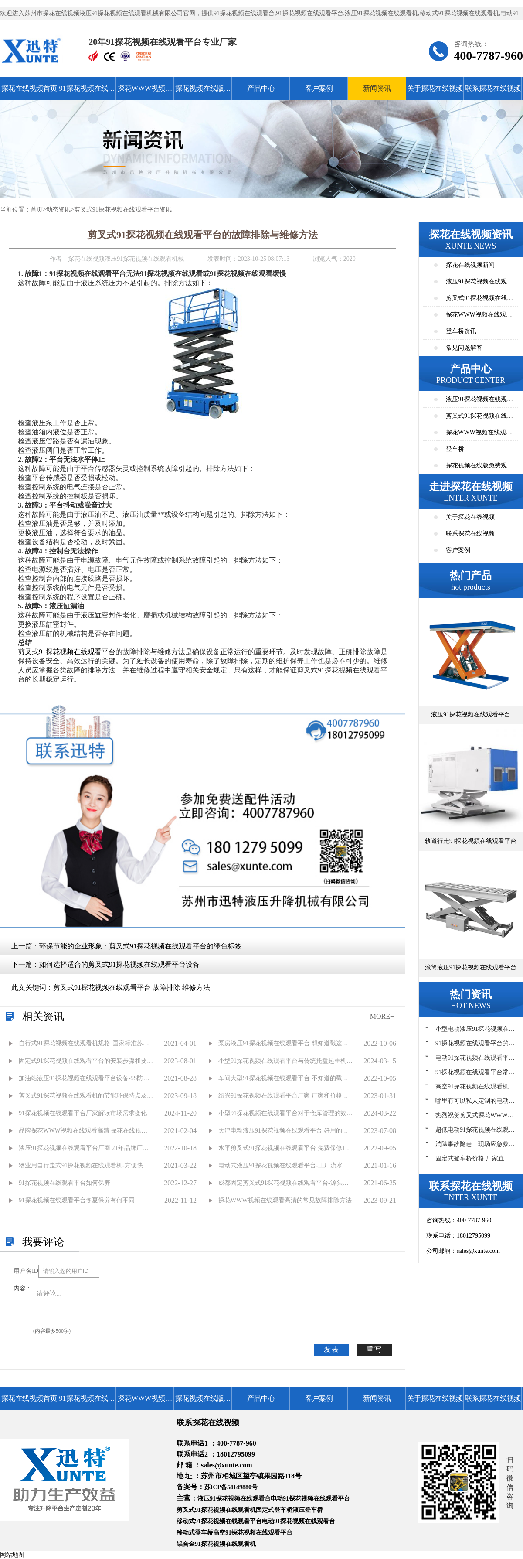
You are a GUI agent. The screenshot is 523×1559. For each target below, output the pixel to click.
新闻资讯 (377, 88)
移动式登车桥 (195, 1532)
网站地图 (12, 1555)
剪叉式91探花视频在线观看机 (216, 1510)
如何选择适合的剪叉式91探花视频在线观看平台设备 (119, 964)
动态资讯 (58, 209)
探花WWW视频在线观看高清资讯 (479, 317)
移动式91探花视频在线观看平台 (219, 1521)
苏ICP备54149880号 (231, 1487)
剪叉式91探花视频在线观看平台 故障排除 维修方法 (131, 987)
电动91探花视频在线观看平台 (310, 1498)
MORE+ (382, 1016)
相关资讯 (43, 1016)
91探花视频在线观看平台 (87, 92)
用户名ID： (26, 1271)
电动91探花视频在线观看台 (298, 1521)
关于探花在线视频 (435, 88)
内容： (23, 1288)
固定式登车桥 (274, 1510)
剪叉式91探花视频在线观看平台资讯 (123, 209)
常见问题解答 (464, 348)
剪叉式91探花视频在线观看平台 (66, 651)
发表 (332, 1349)
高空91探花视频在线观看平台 (252, 1532)
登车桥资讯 (461, 331)
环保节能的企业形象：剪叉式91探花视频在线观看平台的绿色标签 (140, 946)
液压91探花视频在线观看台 (234, 1498)
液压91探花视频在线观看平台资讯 (479, 284)
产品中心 (261, 88)
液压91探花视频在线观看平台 (479, 402)
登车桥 (455, 449)
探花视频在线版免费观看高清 (203, 92)
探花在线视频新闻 (470, 265)
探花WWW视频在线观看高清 (145, 92)
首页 (37, 209)
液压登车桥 (307, 1510)
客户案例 (319, 88)
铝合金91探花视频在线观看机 (216, 1544)
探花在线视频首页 (29, 88)
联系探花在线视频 (493, 88)
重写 (374, 1349)
